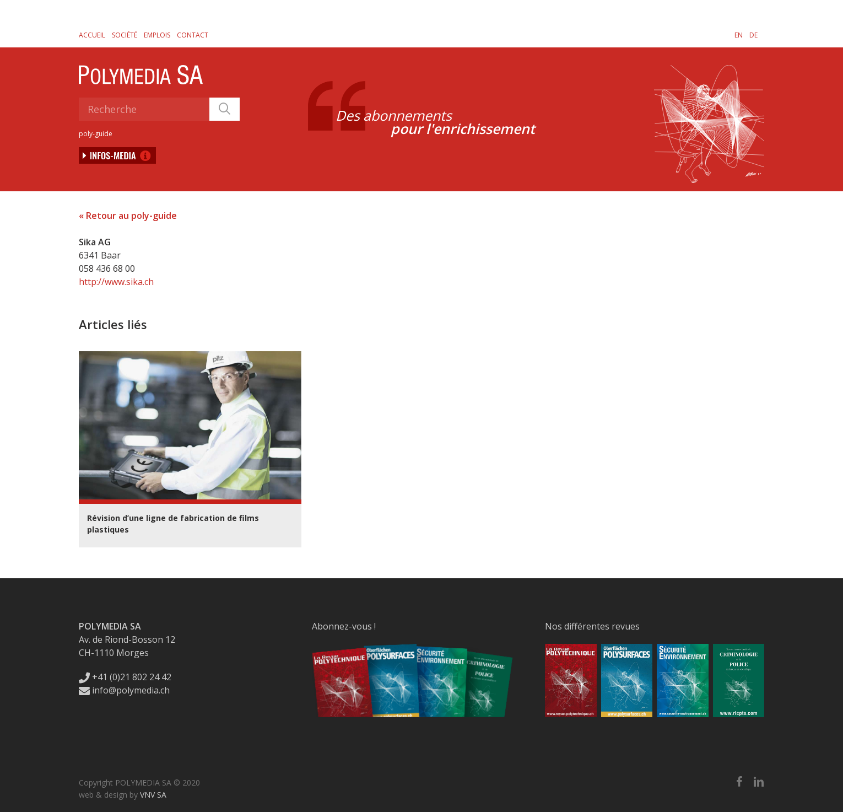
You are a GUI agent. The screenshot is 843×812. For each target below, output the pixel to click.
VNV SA (153, 794)
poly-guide (95, 133)
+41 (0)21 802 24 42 (125, 677)
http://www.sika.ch (116, 282)
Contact (192, 35)
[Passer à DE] (753, 34)
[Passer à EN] (738, 34)
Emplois (157, 35)
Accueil (92, 35)
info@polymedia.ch (124, 690)
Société (124, 35)
